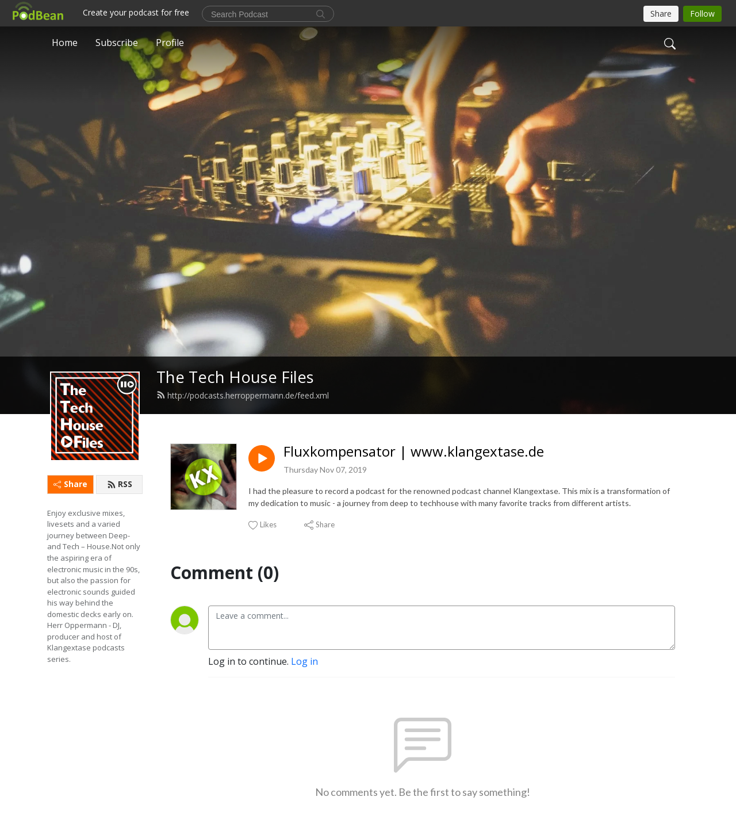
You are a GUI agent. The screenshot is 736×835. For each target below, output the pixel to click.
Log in (304, 661)
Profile (170, 42)
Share (70, 483)
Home (65, 42)
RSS (119, 483)
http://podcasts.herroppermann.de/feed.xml (242, 395)
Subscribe (116, 42)
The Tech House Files (235, 377)
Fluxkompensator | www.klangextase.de (413, 451)
